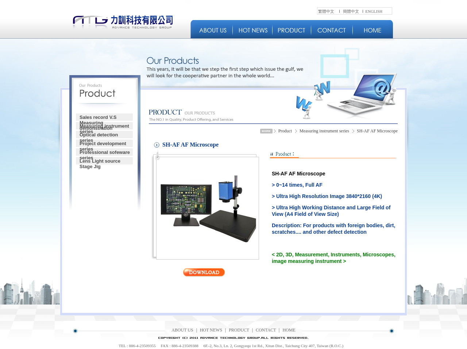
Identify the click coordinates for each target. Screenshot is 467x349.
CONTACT (266, 330)
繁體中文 (326, 11)
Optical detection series (99, 135)
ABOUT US (182, 330)
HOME (288, 330)
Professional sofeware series (105, 153)
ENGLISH (373, 11)
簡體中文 (351, 11)
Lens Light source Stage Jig (100, 161)
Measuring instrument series (104, 126)
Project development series (103, 144)
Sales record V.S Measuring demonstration (98, 118)
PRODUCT (239, 330)
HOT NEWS (211, 330)
